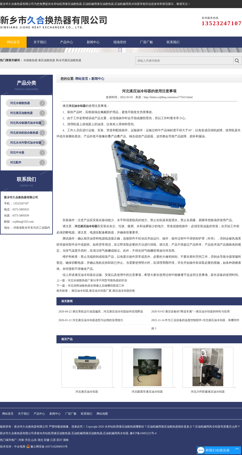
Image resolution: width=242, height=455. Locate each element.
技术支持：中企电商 (12, 446)
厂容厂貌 (70, 413)
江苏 (53, 439)
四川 (59, 439)
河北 (27, 439)
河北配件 (15, 162)
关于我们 (23, 413)
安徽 (46, 439)
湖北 (40, 439)
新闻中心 (97, 78)
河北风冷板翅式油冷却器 (25, 122)
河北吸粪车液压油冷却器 (147, 391)
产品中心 (39, 413)
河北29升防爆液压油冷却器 (208, 391)
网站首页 (81, 78)
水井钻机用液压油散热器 (66, 3)
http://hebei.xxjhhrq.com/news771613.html (168, 97)
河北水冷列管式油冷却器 (25, 142)
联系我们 (86, 413)
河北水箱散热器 (20, 103)
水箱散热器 (30, 60)
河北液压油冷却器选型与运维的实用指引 (90, 320)
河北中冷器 (17, 152)
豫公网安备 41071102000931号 (47, 446)
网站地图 (102, 413)
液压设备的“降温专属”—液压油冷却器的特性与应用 (190, 311)
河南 (21, 439)
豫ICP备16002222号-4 (143, 433)
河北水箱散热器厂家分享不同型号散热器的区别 (97, 280)
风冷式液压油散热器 (68, 60)
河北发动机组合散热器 (24, 132)
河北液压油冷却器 (86, 391)
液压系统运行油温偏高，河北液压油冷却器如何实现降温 (100, 311)
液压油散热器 (47, 60)
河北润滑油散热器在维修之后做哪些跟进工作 (96, 285)
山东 (34, 439)
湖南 (66, 439)
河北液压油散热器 (21, 113)
